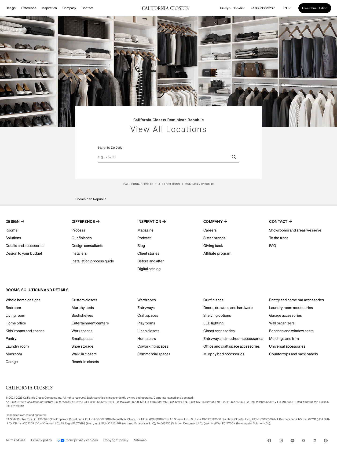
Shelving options (217, 315)
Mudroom (14, 353)
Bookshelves (82, 315)
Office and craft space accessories (231, 346)
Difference (28, 8)
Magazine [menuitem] (145, 230)
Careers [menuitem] (210, 230)
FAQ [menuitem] (272, 245)
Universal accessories (287, 346)
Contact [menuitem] (278, 221)
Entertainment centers (90, 322)
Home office (16, 322)
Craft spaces (147, 315)
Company (69, 8)
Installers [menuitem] (79, 253)
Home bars (146, 338)
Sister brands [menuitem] (214, 237)
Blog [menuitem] (141, 245)
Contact (87, 8)
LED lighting (213, 322)
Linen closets (148, 330)
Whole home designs (23, 299)
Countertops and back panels (293, 353)
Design (11, 8)
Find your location (232, 8)
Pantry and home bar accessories (296, 299)
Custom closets (84, 299)
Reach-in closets (85, 361)
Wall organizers (282, 322)
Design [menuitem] (13, 221)
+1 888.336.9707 (262, 8)
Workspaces (82, 330)
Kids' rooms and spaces (25, 330)
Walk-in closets (84, 353)
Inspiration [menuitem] (149, 221)
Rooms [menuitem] (11, 230)
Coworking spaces (152, 346)
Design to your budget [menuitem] (24, 253)
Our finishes (213, 299)
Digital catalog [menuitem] (149, 268)
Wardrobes (146, 299)
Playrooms (146, 322)
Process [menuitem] (78, 230)
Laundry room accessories (291, 307)
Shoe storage (82, 346)
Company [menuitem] (213, 221)
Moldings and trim (284, 338)
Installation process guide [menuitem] (93, 260)
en (285, 8)
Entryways (146, 307)
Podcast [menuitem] (144, 237)
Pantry (11, 338)
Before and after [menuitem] (150, 260)
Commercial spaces (153, 353)
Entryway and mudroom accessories (233, 338)
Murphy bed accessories (223, 353)
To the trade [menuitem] (279, 237)
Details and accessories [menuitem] (25, 245)
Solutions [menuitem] (13, 237)
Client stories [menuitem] (148, 253)
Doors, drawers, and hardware (228, 307)
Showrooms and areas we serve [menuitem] (295, 230)
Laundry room (17, 346)
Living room (15, 315)
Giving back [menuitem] (213, 245)
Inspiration (49, 8)
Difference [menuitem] (83, 221)
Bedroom (13, 307)
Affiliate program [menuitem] (217, 253)
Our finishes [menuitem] (82, 237)
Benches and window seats (291, 330)
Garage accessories (285, 315)
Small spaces (82, 338)
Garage (12, 361)
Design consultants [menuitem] (87, 245)
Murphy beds (83, 307)
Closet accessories (219, 330)
